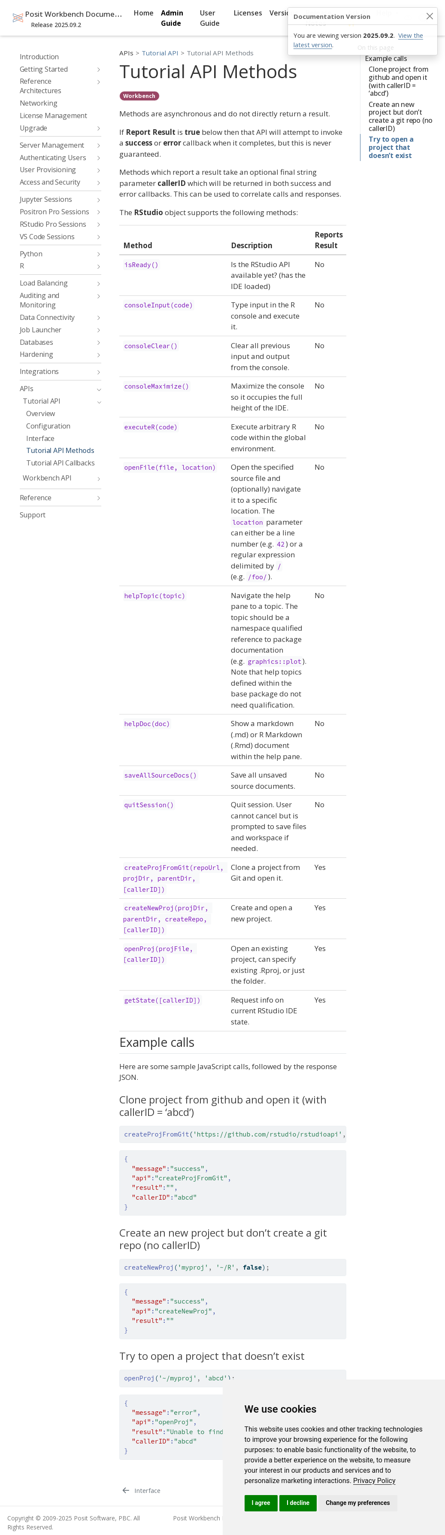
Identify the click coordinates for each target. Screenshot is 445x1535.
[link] (374, 1481)
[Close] (429, 16)
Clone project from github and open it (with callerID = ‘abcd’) (398, 81)
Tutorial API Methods (220, 53)
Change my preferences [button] (358, 1502)
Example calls (386, 58)
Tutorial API (160, 53)
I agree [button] (261, 1502)
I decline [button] (298, 1502)
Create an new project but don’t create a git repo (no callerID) (401, 116)
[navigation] (56, 69)
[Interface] (140, 1490)
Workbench (139, 96)
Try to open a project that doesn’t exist (391, 147)
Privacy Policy (374, 1481)
